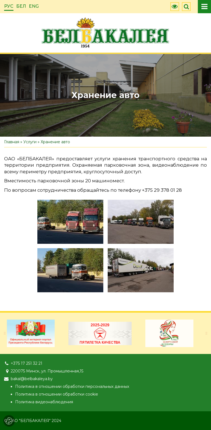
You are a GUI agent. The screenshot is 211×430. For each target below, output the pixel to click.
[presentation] (4, 333)
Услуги (30, 141)
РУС (8, 6)
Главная (11, 141)
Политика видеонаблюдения (44, 401)
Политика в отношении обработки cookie (56, 394)
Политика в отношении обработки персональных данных (72, 386)
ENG (34, 6)
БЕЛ (21, 6)
